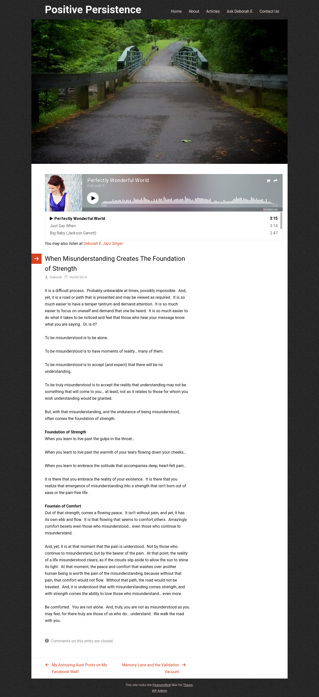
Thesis (188, 685)
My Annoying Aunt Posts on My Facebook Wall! (79, 668)
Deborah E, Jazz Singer (103, 243)
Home (176, 11)
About (194, 11)
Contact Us (269, 11)
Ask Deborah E (240, 11)
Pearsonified (161, 685)
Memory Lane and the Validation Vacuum (150, 668)
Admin (159, 691)
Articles (213, 11)
